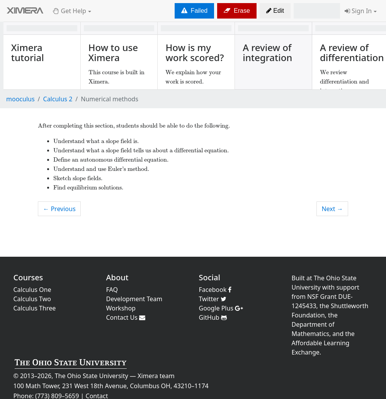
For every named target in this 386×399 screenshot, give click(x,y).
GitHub (213, 317)
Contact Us (126, 317)
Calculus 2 (58, 99)
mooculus (20, 99)
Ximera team (156, 376)
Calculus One (32, 289)
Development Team (134, 299)
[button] (275, 11)
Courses (28, 277)
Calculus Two (32, 299)
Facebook (215, 289)
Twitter (213, 299)
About (117, 277)
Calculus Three (35, 308)
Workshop (121, 308)
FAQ (112, 289)
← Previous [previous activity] (59, 209)
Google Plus (221, 308)
